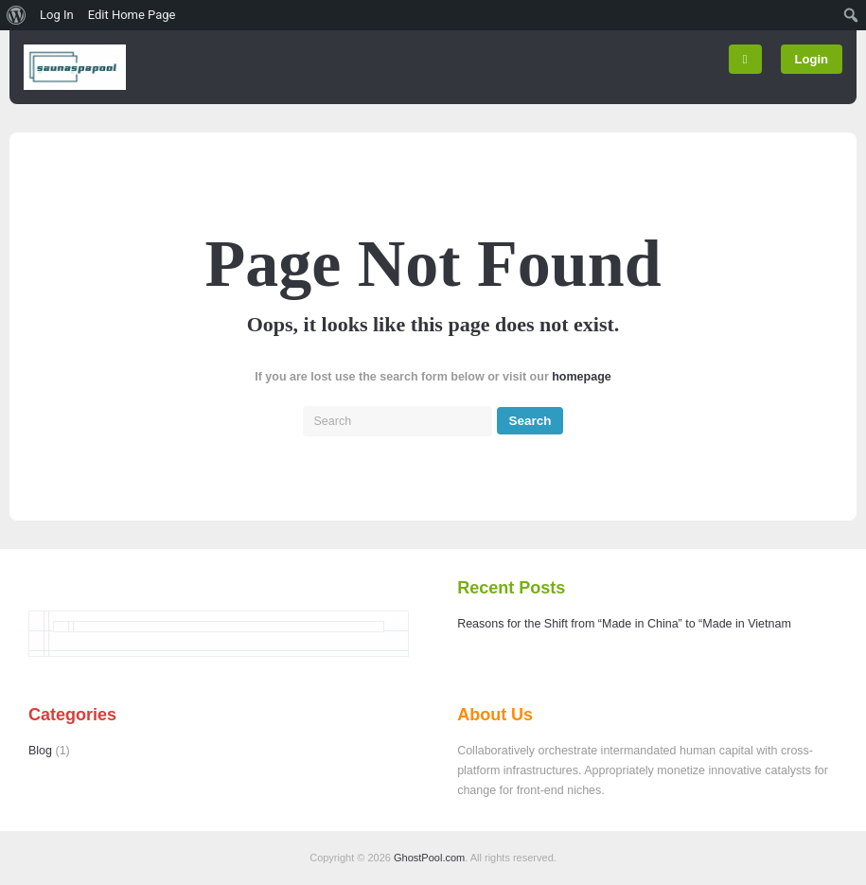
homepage (581, 376)
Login (811, 59)
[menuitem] (16, 15)
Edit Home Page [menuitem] (132, 15)
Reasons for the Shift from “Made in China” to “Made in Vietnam (624, 623)
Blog (40, 750)
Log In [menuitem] (57, 15)
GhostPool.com (429, 857)
